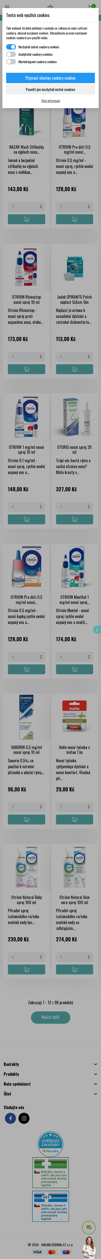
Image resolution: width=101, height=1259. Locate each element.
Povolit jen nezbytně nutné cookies (50, 89)
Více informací (50, 100)
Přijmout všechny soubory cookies (50, 78)
